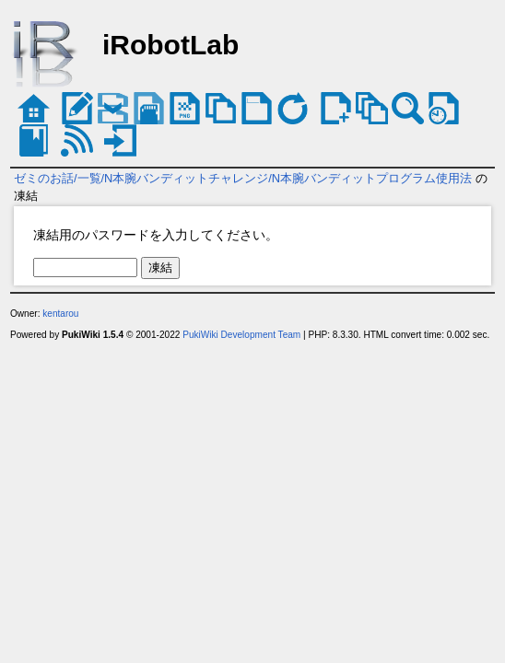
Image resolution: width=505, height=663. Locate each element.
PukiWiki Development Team (241, 335)
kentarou (60, 313)
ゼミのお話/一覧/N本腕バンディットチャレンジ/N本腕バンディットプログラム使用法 (243, 178)
